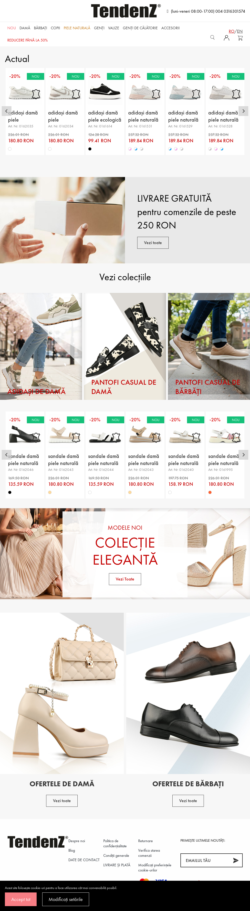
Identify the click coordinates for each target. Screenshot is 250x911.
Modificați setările (66, 899)
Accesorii (170, 28)
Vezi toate (153, 242)
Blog (71, 850)
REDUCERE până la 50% (27, 40)
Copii (55, 28)
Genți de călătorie (140, 28)
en (240, 31)
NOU (11, 28)
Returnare (145, 840)
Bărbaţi (40, 28)
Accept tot (20, 899)
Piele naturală (77, 28)
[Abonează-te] (236, 860)
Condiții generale (116, 855)
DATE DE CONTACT (84, 859)
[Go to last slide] (6, 111)
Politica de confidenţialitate (115, 843)
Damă (25, 28)
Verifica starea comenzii (149, 853)
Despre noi (76, 840)
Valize (113, 28)
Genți (99, 28)
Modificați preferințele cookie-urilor (154, 867)
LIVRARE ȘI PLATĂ (116, 865)
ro (231, 31)
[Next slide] (243, 111)
